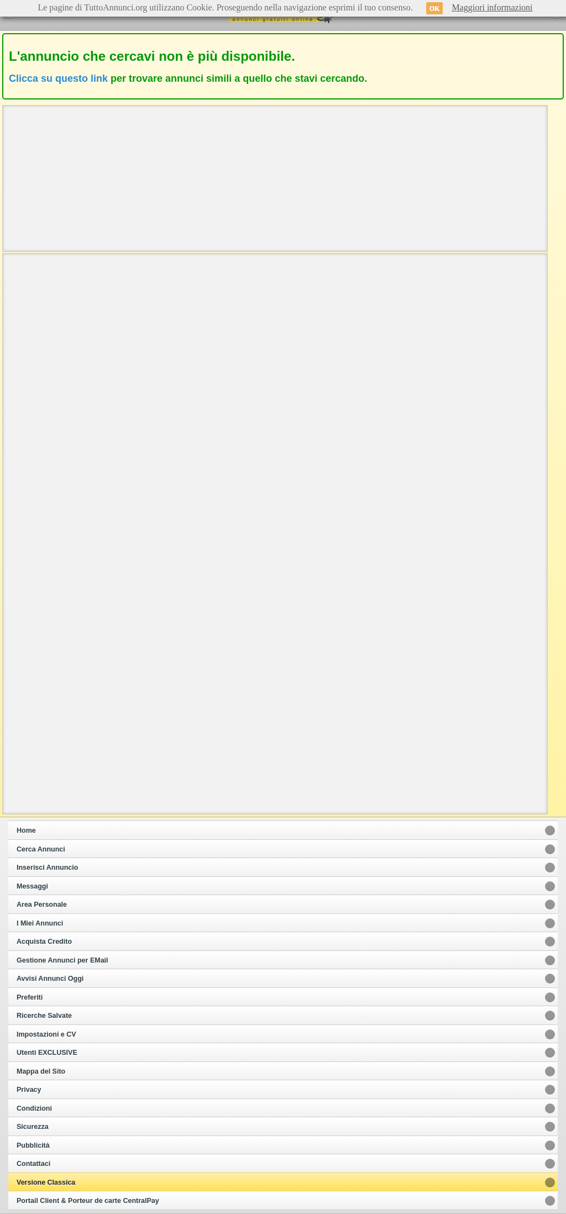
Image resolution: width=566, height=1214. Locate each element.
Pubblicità (33, 1145)
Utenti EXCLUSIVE (47, 1053)
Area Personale (42, 904)
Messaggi (32, 886)
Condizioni (34, 1108)
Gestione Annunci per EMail (62, 960)
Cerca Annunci (41, 849)
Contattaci (33, 1164)
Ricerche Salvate (44, 1015)
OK (434, 8)
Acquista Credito (44, 941)
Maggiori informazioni (492, 7)
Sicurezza (33, 1127)
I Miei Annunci (40, 923)
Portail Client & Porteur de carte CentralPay (88, 1201)
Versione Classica (46, 1182)
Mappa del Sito (41, 1071)
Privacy (29, 1090)
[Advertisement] (275, 177)
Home (26, 830)
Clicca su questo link (58, 78)
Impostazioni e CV (46, 1034)
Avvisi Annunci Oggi (50, 978)
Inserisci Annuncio (47, 867)
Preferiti (30, 997)
